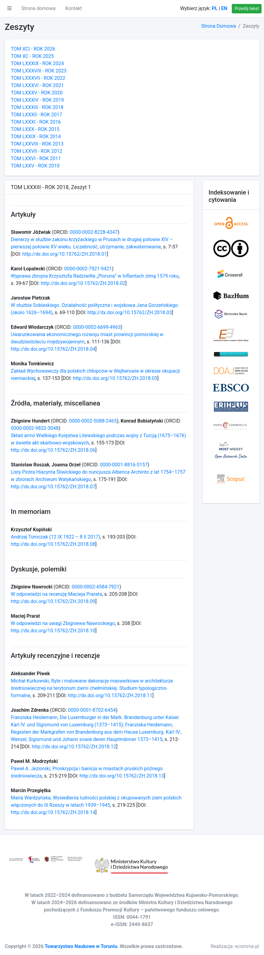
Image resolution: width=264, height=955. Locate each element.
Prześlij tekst (247, 8)
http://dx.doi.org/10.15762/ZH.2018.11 (110, 695)
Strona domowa (38, 8)
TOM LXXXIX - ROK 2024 (37, 63)
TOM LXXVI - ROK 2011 (36, 158)
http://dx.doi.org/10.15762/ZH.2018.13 (122, 776)
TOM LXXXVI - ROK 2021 (37, 85)
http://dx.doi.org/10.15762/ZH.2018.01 (64, 254)
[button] (9, 8)
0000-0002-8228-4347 (94, 232)
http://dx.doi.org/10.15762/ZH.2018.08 (53, 544)
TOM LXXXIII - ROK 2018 (37, 107)
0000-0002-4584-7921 (95, 587)
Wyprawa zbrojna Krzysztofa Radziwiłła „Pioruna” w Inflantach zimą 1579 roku (95, 276)
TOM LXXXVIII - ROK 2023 (39, 71)
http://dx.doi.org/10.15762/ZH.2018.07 (53, 487)
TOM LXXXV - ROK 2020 (37, 93)
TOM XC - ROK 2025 (32, 56)
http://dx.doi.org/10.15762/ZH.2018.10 (53, 631)
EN (224, 8)
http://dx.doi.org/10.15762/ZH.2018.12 (74, 747)
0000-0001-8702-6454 (92, 710)
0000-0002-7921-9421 (88, 269)
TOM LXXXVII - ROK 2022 (38, 78)
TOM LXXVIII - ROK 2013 (37, 144)
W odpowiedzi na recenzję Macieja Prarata (56, 594)
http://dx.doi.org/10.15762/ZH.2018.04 (53, 349)
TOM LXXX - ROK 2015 (35, 129)
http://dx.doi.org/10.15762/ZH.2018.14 (53, 812)
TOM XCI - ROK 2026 (33, 49)
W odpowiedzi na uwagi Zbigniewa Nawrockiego (63, 623)
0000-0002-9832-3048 (35, 428)
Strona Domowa (218, 26)
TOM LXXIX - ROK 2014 (36, 136)
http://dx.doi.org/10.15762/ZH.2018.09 (53, 601)
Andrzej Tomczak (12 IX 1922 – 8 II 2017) (55, 537)
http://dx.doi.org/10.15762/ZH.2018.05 (115, 378)
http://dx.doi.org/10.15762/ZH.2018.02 (83, 283)
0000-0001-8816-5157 (124, 465)
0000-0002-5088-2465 (93, 421)
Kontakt (73, 8)
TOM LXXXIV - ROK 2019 (37, 100)
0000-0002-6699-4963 (97, 327)
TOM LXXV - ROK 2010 (35, 166)
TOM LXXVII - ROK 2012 (36, 151)
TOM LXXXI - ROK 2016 (36, 122)
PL (215, 8)
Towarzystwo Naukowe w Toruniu (81, 946)
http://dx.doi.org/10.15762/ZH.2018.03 (129, 312)
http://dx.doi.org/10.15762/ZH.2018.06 (53, 450)
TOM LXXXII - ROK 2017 (36, 115)
